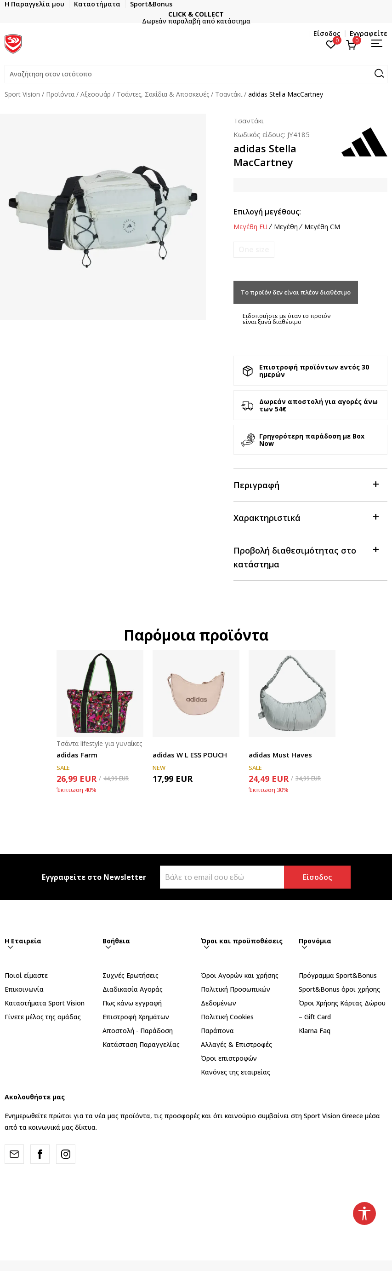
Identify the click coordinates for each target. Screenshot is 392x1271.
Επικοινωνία (24, 989)
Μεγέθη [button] (286, 227)
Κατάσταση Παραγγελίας (141, 1044)
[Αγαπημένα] (331, 44)
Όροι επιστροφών (229, 1058)
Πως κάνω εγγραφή (132, 1003)
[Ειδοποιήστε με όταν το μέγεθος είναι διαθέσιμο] (253, 250)
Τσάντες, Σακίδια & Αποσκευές (163, 94)
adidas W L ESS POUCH (190, 754)
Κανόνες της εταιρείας (235, 1072)
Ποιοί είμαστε (26, 975)
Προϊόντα (60, 94)
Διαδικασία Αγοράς (132, 989)
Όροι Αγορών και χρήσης (239, 975)
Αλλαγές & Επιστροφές (236, 1044)
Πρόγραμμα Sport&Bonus (338, 975)
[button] (196, 74)
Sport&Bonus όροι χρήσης (339, 989)
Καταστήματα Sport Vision (45, 1003)
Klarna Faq (314, 1030)
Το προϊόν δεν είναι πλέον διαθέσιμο (296, 292)
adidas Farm (77, 754)
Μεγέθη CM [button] (322, 227)
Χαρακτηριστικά (305, 517)
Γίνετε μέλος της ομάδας (43, 1016)
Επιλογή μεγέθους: (267, 212)
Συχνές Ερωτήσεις (130, 975)
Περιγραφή (305, 484)
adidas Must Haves (280, 754)
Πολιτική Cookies (227, 1016)
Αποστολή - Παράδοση (137, 1030)
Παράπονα (217, 1030)
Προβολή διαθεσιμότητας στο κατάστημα (305, 556)
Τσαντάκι (228, 94)
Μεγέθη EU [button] (250, 227)
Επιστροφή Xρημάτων (135, 1016)
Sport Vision (22, 94)
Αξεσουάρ (95, 94)
